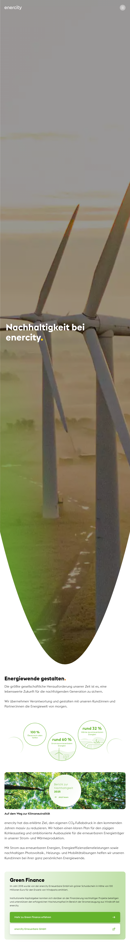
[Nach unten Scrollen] (65, 656)
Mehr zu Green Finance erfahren (64, 917)
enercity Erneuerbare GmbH (64, 929)
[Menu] (123, 8)
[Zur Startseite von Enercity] (13, 7)
